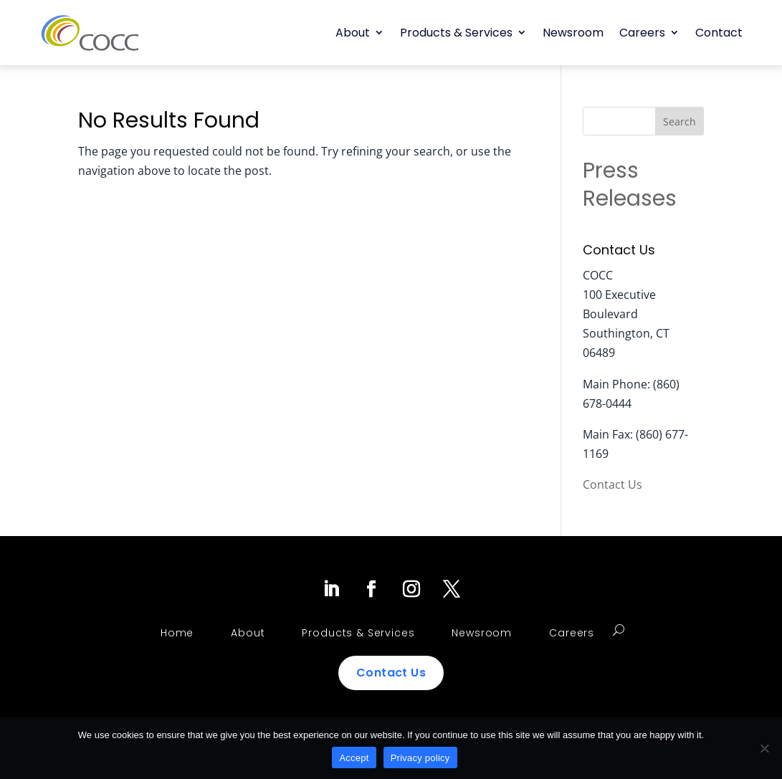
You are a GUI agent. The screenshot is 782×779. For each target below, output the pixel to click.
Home (177, 633)
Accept (353, 757)
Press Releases (630, 185)
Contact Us (612, 484)
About (352, 32)
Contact (719, 32)
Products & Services (456, 32)
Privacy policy (420, 757)
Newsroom (573, 32)
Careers (642, 32)
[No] (764, 748)
